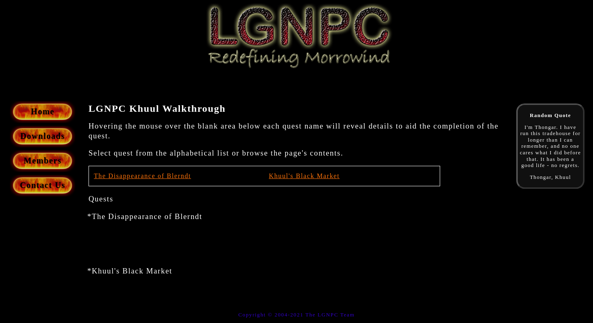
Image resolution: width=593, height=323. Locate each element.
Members (42, 160)
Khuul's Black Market (304, 175)
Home (43, 111)
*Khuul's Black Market (129, 271)
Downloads (42, 135)
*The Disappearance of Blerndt (144, 216)
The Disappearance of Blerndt (142, 175)
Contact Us (43, 185)
